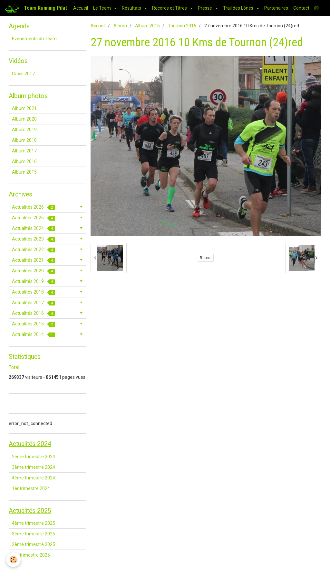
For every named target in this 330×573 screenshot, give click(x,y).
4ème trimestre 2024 (33, 477)
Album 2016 (147, 25)
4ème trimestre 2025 (33, 523)
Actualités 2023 (33, 239)
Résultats (132, 8)
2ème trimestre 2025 (33, 544)
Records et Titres (170, 8)
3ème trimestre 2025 (33, 533)
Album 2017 (24, 150)
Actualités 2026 (33, 207)
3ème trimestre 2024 (33, 467)
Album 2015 (24, 172)
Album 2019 (24, 129)
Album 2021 (24, 108)
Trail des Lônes (238, 8)
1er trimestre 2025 (31, 555)
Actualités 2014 (33, 334)
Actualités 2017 (33, 302)
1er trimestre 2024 (31, 488)
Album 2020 (24, 119)
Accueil (80, 8)
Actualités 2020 (33, 271)
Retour (206, 258)
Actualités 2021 (33, 260)
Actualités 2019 (33, 281)
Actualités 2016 (33, 313)
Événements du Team (34, 38)
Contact (301, 8)
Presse (205, 8)
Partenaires (276, 8)
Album (120, 25)
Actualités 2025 (33, 218)
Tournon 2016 (182, 25)
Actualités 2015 (33, 324)
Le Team (102, 8)
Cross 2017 (23, 73)
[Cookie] (13, 559)
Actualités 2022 (33, 249)
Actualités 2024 (33, 228)
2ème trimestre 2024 (33, 456)
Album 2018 (24, 140)
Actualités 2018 (33, 292)
